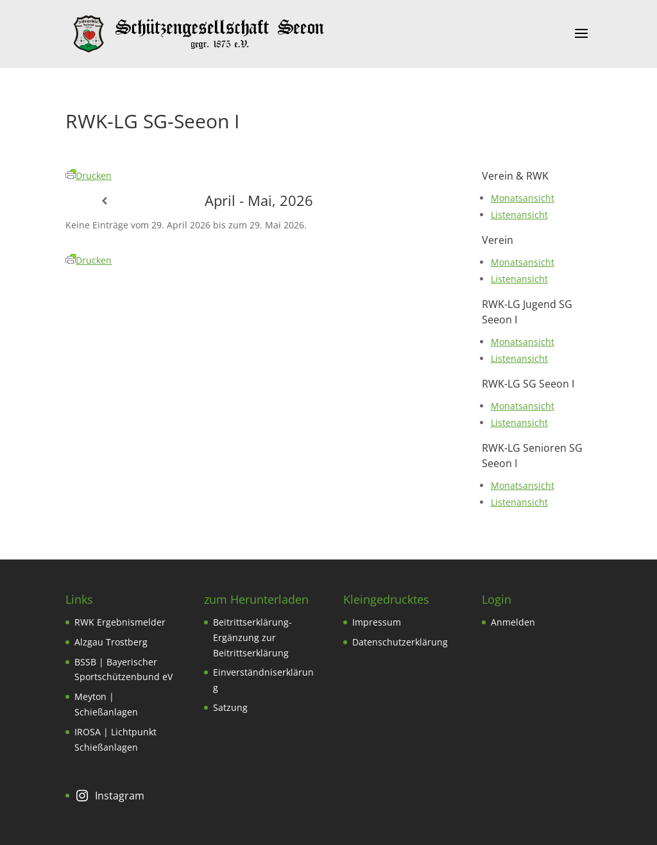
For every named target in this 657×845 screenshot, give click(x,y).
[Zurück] (104, 201)
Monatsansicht (522, 198)
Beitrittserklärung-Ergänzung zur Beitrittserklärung (252, 637)
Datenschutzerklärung (400, 642)
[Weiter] (414, 201)
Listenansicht (519, 215)
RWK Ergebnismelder (120, 622)
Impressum (376, 622)
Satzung (230, 707)
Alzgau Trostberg (111, 642)
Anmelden (513, 622)
